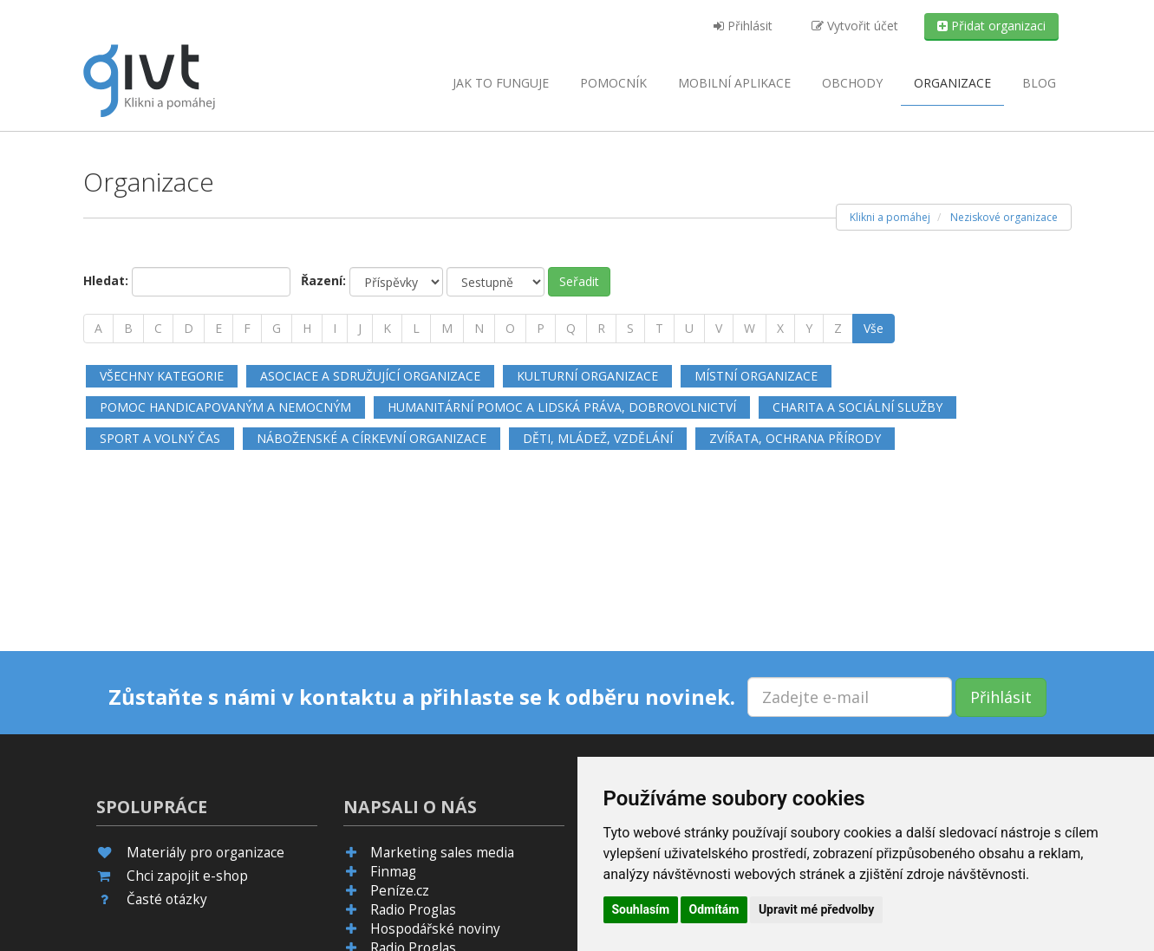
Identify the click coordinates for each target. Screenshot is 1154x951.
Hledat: (105, 280)
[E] (218, 328)
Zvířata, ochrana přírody (795, 438)
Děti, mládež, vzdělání (598, 438)
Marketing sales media (442, 853)
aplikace (734, 83)
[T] (659, 328)
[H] (307, 328)
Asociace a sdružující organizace (370, 376)
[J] (360, 328)
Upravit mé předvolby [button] (816, 909)
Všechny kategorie (162, 376)
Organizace (952, 83)
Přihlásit (743, 25)
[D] (189, 328)
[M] (447, 328)
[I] (335, 328)
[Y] (809, 328)
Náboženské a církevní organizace (371, 438)
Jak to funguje (501, 83)
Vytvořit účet (855, 25)
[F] (247, 328)
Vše (873, 328)
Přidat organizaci (991, 25)
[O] (510, 328)
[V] (718, 328)
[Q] (571, 328)
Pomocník (613, 83)
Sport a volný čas (160, 438)
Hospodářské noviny (435, 929)
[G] (276, 328)
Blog (1039, 83)
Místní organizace (756, 376)
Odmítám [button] (714, 909)
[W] (749, 328)
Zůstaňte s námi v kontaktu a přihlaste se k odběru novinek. (421, 697)
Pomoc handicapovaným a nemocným (225, 407)
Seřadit (579, 281)
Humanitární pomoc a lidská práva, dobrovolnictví (562, 407)
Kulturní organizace (587, 376)
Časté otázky (167, 899)
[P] (540, 328)
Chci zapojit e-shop (187, 876)
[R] (601, 328)
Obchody (852, 83)
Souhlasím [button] (641, 909)
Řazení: (323, 280)
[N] (479, 328)
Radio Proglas (413, 910)
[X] (780, 328)
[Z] (838, 328)
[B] (128, 328)
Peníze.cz (399, 891)
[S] (630, 328)
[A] (98, 328)
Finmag (393, 872)
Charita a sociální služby (857, 407)
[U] (689, 328)
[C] (158, 328)
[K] (387, 328)
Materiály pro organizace (205, 853)
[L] (416, 328)
